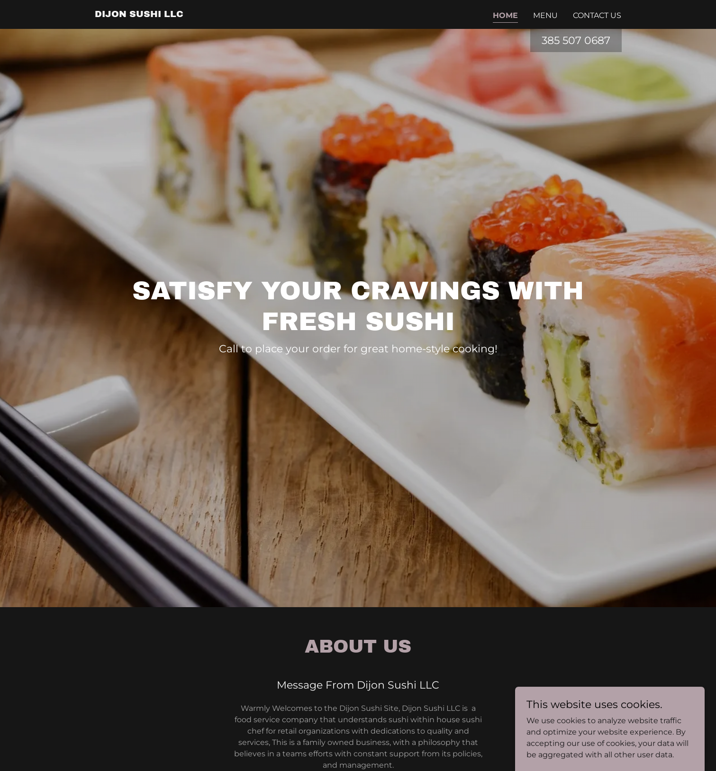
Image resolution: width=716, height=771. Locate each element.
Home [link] (505, 15)
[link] (139, 14)
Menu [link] (545, 15)
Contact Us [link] (597, 15)
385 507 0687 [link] (576, 40)
